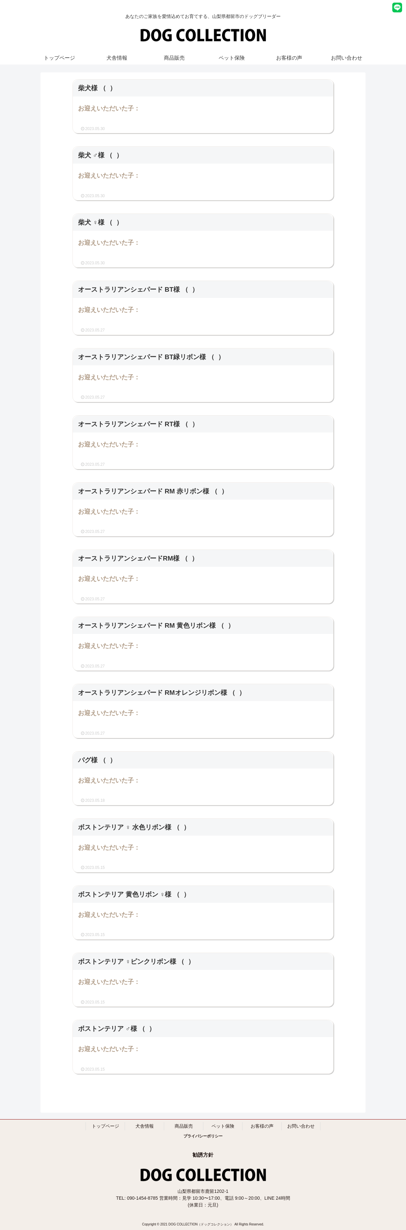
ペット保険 (222, 1126)
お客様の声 (262, 1126)
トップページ (105, 1126)
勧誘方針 (203, 1155)
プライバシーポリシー (203, 1136)
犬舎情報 (144, 1126)
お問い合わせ (301, 1126)
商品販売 (184, 1126)
